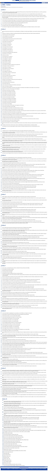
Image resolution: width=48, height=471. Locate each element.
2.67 (1, 120)
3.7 (1, 139)
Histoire (20, 0)
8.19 (1, 338)
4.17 (1, 181)
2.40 (1, 84)
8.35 (1, 363)
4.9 (1, 169)
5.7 (1, 205)
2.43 (1, 88)
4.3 (1, 160)
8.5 (1, 317)
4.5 (1, 163)
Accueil (14, 0)
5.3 (1, 199)
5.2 (1, 197)
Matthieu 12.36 (25, 469)
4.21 (1, 186)
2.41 (1, 85)
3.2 (1, 131)
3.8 (1, 141)
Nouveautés (27, 467)
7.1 (1, 267)
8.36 (1, 365)
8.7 (1, 320)
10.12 (3, 419)
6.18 (1, 255)
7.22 (1, 297)
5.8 (1, 206)
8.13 (1, 328)
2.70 (1, 125)
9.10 (1, 386)
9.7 (1, 380)
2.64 (1, 116)
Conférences (27, 0)
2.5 (1, 36)
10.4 (2, 406)
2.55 (1, 104)
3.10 (1, 146)
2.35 (1, 77)
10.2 (2, 402)
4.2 (1, 158)
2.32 (1, 73)
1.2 (1, 13)
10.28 (3, 443)
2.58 (1, 108)
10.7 (2, 411)
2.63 (1, 115)
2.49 (1, 96)
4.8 (1, 168)
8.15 (1, 331)
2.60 (1, 111)
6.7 (1, 236)
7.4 (1, 271)
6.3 (1, 229)
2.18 (1, 54)
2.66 (1, 119)
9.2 (1, 371)
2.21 (1, 58)
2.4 (1, 35)
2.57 (1, 107)
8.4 (1, 316)
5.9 (1, 208)
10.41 (3, 460)
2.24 (1, 62)
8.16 (1, 333)
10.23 (3, 436)
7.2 (1, 268)
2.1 (1, 30)
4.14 (1, 176)
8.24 (1, 346)
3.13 (1, 152)
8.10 (1, 324)
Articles (34, 0)
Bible (17, 0)
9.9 (1, 384)
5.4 (1, 201)
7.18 (1, 291)
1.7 (1, 20)
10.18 (3, 429)
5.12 (1, 213)
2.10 (1, 43)
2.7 (1, 39)
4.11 (1, 172)
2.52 (1, 100)
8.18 (1, 336)
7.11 (1, 281)
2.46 (1, 92)
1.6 (1, 19)
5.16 (1, 220)
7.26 (1, 304)
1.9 (1, 23)
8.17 (1, 334)
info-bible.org (21, 467)
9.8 (1, 382)
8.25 (1, 347)
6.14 (1, 248)
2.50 (1, 97)
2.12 (1, 46)
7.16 (1, 288)
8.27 (1, 350)
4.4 (1, 162)
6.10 (1, 241)
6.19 (1, 256)
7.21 (1, 295)
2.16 (1, 51)
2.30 (1, 70)
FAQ (30, 0)
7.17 (1, 289)
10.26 (3, 440)
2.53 (1, 101)
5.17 (1, 221)
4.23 (1, 189)
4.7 (1, 166)
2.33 (1, 74)
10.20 (3, 432)
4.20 (1, 185)
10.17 (3, 428)
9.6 (1, 378)
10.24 (3, 437)
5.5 (1, 202)
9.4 (1, 374)
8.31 (1, 356)
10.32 (3, 448)
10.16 (3, 426)
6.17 (1, 253)
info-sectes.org (23, 467)
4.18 (1, 182)
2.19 (1, 55)
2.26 (1, 65)
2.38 (1, 81)
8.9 (1, 323)
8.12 (1, 327)
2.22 (1, 59)
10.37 (3, 455)
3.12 (1, 150)
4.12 (1, 173)
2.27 (1, 66)
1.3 (1, 14)
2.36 (1, 78)
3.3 (1, 133)
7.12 (1, 282)
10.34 (3, 451)
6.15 (1, 250)
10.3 (2, 404)
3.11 (1, 148)
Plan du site (25, 467)
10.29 (3, 444)
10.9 (2, 414)
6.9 (1, 239)
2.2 (1, 32)
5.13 (1, 215)
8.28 (1, 351)
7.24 (1, 300)
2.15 (1, 50)
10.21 (3, 433)
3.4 (1, 134)
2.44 (1, 89)
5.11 (1, 211)
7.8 (1, 277)
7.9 (1, 278)
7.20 (1, 294)
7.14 (1, 285)
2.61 (1, 112)
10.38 (3, 456)
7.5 (1, 272)
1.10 (1, 24)
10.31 (3, 447)
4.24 (1, 191)
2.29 (1, 69)
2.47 (1, 93)
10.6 (2, 409)
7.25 (1, 302)
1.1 (1, 11)
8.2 (1, 313)
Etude (24, 0)
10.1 (2, 400)
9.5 (1, 376)
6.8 (1, 237)
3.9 (1, 144)
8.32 (1, 358)
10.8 (2, 412)
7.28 (1, 307)
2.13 (1, 47)
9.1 (1, 369)
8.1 (1, 312)
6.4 (1, 231)
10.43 (3, 463)
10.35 (3, 452)
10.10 (3, 416)
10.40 (3, 459)
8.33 (1, 359)
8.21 (1, 341)
